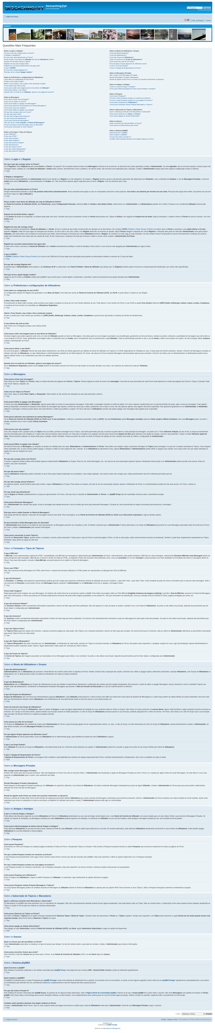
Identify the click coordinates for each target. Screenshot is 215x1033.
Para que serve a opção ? (18, 72)
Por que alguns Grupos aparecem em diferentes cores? (128, 64)
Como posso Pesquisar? (118, 96)
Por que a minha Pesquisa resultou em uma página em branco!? (131, 100)
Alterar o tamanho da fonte (209, 16)
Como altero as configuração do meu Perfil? (19, 79)
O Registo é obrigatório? (12, 55)
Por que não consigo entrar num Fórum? (17, 112)
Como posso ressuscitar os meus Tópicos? (18, 127)
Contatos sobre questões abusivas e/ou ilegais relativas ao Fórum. (132, 139)
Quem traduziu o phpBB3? (118, 134)
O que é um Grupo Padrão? (119, 66)
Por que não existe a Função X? (120, 137)
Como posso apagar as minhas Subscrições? (125, 116)
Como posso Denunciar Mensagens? (16, 120)
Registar (201, 20)
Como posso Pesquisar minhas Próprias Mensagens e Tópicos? (131, 104)
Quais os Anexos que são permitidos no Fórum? (126, 123)
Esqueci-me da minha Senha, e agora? (17, 61)
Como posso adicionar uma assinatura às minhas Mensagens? (25, 105)
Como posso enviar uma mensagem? (16, 99)
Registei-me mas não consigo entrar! (16, 64)
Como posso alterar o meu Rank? (15, 90)
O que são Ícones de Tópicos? (14, 151)
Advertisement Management (111, 1028)
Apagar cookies (172, 1019)
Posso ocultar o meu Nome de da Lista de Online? (29, 59)
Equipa (163, 1019)
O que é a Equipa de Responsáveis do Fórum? (125, 68)
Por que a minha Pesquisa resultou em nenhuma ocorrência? (130, 98)
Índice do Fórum (12, 16)
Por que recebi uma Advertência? (15, 118)
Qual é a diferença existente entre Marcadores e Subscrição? (130, 112)
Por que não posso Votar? (13, 114)
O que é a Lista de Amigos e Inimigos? (122, 86)
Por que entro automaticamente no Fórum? (18, 57)
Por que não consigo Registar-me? (15, 70)
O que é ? (10, 68)
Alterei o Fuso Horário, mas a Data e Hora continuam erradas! (25, 83)
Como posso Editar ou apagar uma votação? (19, 110)
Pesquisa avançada (204, 10)
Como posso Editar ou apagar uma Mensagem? (20, 103)
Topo (8, 171)
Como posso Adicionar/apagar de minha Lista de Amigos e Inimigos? (133, 89)
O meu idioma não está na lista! (14, 86)
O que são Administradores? (119, 53)
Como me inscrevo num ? (126, 59)
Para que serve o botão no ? (24, 122)
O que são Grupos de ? (122, 57)
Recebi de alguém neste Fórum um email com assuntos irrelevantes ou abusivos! (137, 79)
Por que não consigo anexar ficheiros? (17, 116)
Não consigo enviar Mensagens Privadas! (123, 75)
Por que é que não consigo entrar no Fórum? (19, 53)
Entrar (209, 20)
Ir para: (178, 1014)
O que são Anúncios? (11, 145)
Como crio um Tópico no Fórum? (15, 101)
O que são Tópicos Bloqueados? (15, 149)
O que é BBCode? (10, 134)
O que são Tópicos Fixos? (13, 147)
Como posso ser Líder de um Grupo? (122, 61)
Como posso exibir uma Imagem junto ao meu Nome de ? (27, 88)
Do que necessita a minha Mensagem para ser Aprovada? (23, 125)
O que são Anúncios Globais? (14, 142)
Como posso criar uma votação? (15, 108)
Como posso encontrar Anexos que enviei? (124, 125)
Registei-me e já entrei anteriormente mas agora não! (22, 66)
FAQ (193, 20)
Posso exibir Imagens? (11, 140)
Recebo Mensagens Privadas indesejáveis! (124, 77)
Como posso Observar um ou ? (125, 114)
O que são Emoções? (11, 138)
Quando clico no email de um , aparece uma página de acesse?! (29, 92)
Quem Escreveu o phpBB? (118, 132)
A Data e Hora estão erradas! (14, 81)
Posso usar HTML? (10, 136)
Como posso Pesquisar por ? (124, 102)
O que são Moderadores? (118, 55)
